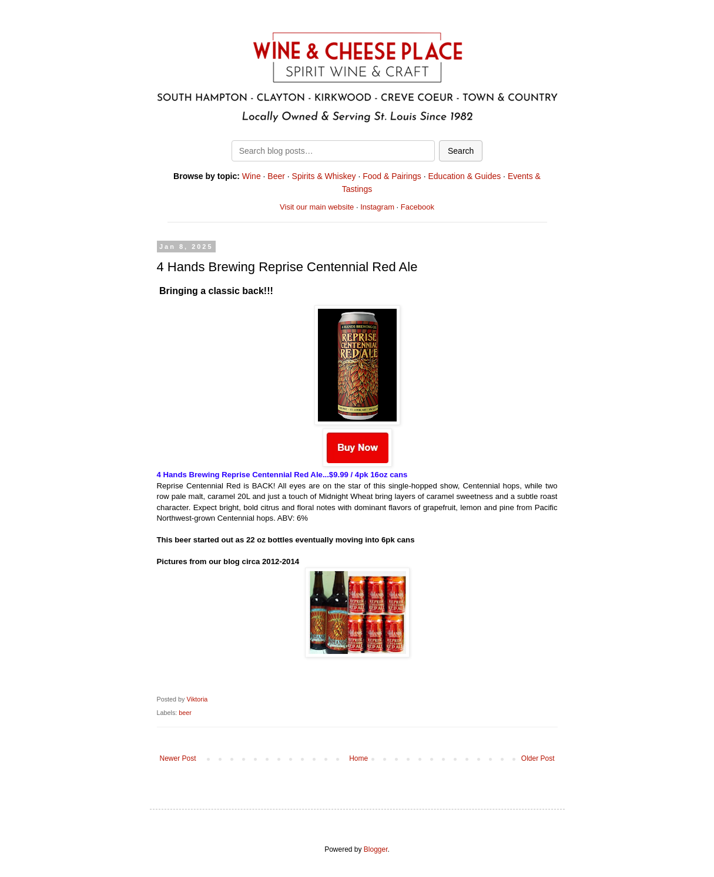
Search (461, 151)
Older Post (538, 758)
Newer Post (178, 758)
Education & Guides (464, 176)
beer (185, 712)
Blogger (376, 849)
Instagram (377, 207)
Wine (251, 176)
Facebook (417, 207)
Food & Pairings (392, 176)
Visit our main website (317, 207)
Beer (276, 176)
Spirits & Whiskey (324, 176)
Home (358, 758)
